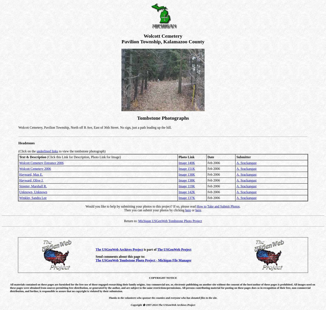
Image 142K (187, 192)
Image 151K (187, 169)
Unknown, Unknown (33, 192)
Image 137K (187, 198)
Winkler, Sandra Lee (33, 198)
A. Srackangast (246, 163)
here (188, 210)
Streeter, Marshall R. (33, 186)
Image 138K (187, 174)
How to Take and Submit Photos (218, 206)
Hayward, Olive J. (31, 180)
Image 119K (187, 186)
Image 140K (187, 163)
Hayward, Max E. (31, 174)
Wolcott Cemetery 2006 (35, 169)
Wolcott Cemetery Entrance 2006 (41, 163)
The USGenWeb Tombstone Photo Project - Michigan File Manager (143, 260)
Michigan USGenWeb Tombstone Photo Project (170, 221)
